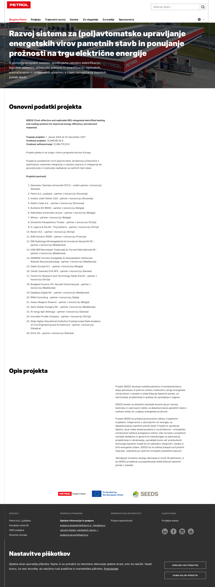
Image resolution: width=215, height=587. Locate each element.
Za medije (108, 19)
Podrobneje (111, 568)
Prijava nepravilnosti (121, 520)
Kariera (74, 19)
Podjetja (36, 19)
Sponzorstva (126, 19)
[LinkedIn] (165, 531)
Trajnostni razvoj (55, 19)
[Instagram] (182, 531)
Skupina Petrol (17, 19)
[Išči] (203, 7)
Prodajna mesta (170, 520)
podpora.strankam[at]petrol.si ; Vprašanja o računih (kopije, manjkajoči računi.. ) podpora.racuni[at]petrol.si (82, 530)
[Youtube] (191, 531)
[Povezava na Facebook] (173, 531)
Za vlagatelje (90, 19)
